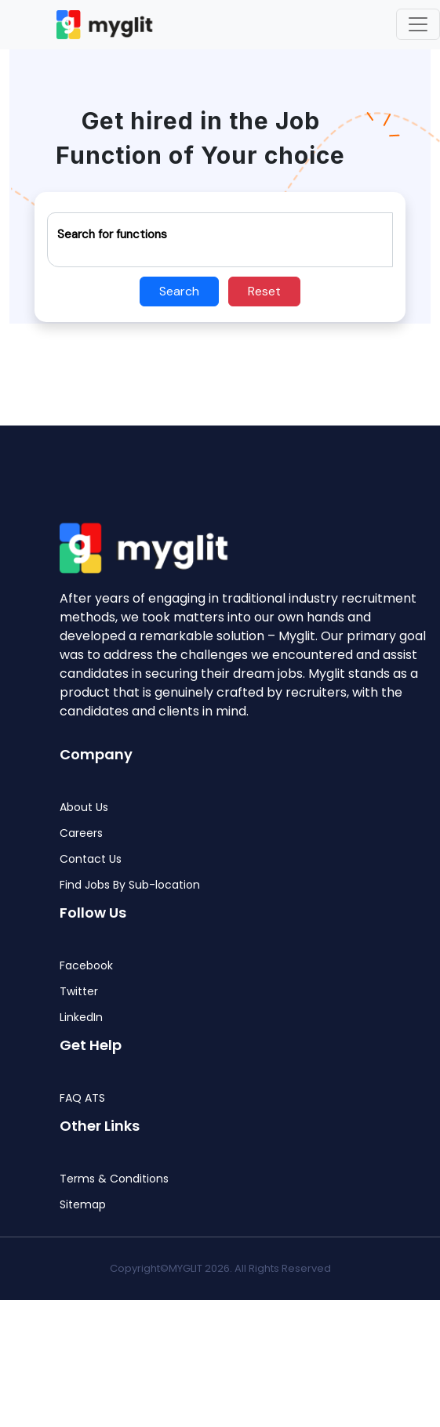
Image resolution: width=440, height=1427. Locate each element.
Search (179, 291)
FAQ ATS (82, 1098)
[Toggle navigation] (418, 24)
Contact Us (91, 859)
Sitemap (83, 1205)
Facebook (86, 965)
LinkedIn (81, 1017)
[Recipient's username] (220, 239)
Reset (264, 291)
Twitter (79, 991)
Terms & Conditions (114, 1179)
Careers (81, 833)
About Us (84, 807)
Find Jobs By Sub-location (130, 885)
